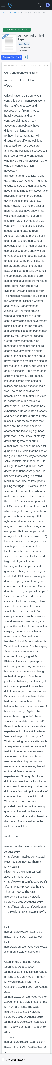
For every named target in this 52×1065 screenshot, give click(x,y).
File (6, 65)
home (4, 12)
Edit (14, 65)
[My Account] (49, 5)
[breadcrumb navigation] (26, 12)
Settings (31, 65)
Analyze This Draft (12, 57)
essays (13, 12)
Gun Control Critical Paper (33, 12)
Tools (21, 65)
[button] (3, 4)
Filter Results (44, 65)
